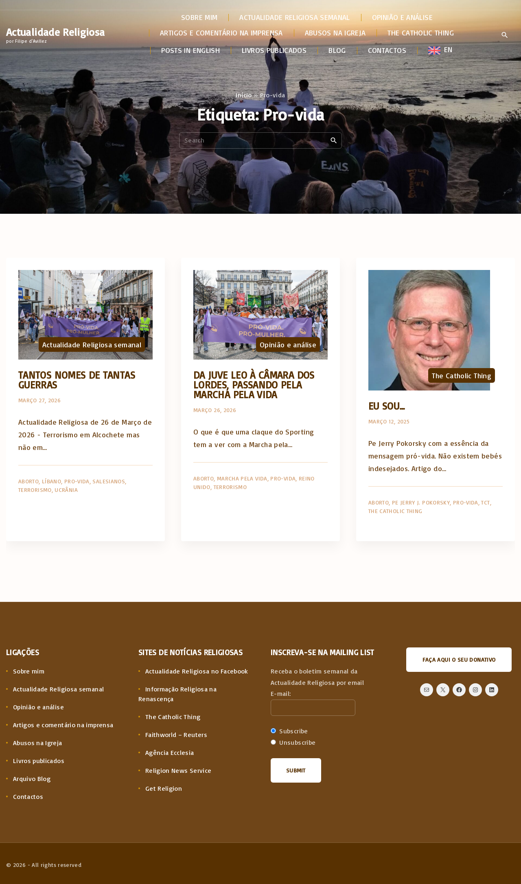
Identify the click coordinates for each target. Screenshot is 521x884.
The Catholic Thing (461, 375)
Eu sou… (386, 405)
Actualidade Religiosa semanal (91, 344)
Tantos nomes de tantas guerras (76, 380)
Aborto (28, 481)
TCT (485, 502)
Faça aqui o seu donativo (459, 659)
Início (244, 95)
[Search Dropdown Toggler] (504, 35)
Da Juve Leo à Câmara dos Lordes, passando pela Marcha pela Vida (254, 385)
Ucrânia (66, 489)
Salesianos (108, 481)
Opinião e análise (288, 344)
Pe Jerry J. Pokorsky (421, 502)
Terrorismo (35, 489)
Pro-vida (77, 481)
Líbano (51, 481)
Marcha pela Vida (242, 478)
